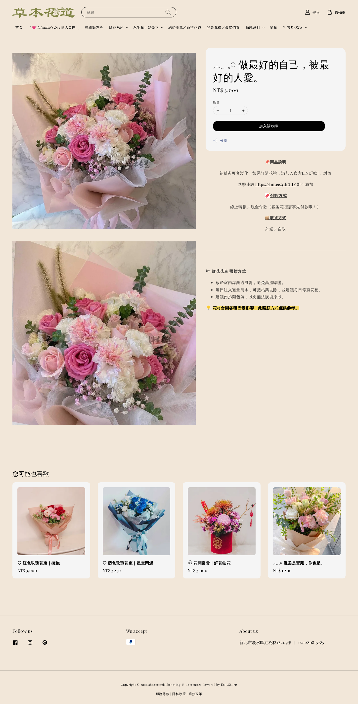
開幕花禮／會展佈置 (223, 27)
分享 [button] (220, 140)
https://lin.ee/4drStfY (275, 184)
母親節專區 (94, 27)
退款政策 (195, 694)
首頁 (19, 27)
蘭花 (273, 27)
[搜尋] (168, 12)
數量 (216, 102)
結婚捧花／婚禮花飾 (184, 27)
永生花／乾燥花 (146, 27)
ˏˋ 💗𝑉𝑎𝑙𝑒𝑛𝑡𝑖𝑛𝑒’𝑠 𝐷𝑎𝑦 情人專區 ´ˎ (54, 27)
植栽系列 (253, 27)
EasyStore (229, 684)
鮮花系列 (116, 27)
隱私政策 (179, 694)
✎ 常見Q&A (292, 27)
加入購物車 (269, 125)
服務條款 (163, 694)
